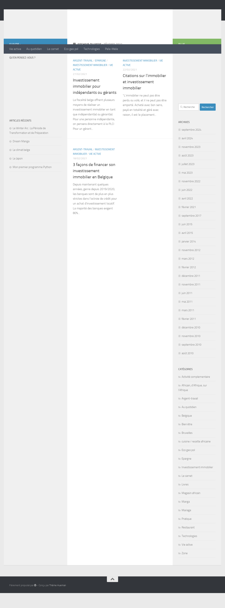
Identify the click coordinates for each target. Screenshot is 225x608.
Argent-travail (83, 75)
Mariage (186, 525)
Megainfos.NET (34, 13)
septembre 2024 (191, 144)
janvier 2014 (189, 256)
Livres (185, 499)
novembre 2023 (191, 162)
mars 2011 (188, 325)
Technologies (92, 49)
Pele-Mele (111, 49)
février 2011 (189, 333)
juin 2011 (187, 308)
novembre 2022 (191, 196)
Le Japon (18, 173)
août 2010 (187, 368)
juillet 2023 (188, 179)
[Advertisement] (148, 29)
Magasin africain (191, 508)
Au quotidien (34, 49)
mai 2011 (187, 316)
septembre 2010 (191, 359)
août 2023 (187, 170)
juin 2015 (187, 239)
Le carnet (53, 49)
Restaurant (188, 542)
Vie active (15, 49)
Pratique (187, 533)
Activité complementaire (196, 391)
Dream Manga (21, 156)
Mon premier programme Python (32, 182)
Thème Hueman (57, 600)
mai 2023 (187, 187)
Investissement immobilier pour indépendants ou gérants (94, 101)
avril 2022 (187, 213)
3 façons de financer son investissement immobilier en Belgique (94, 185)
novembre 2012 (191, 265)
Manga (186, 516)
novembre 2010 (191, 351)
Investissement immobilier (90, 80)
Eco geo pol (71, 49)
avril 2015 (187, 248)
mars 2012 (188, 273)
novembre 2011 (191, 299)
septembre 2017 (191, 230)
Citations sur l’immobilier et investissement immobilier (144, 96)
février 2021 (189, 222)
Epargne (100, 75)
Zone (185, 568)
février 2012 (189, 282)
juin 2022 (187, 205)
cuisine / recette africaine (196, 456)
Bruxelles (187, 448)
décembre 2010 (191, 342)
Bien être (187, 439)
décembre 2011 (191, 291)
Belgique (187, 430)
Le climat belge (21, 165)
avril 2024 (187, 153)
